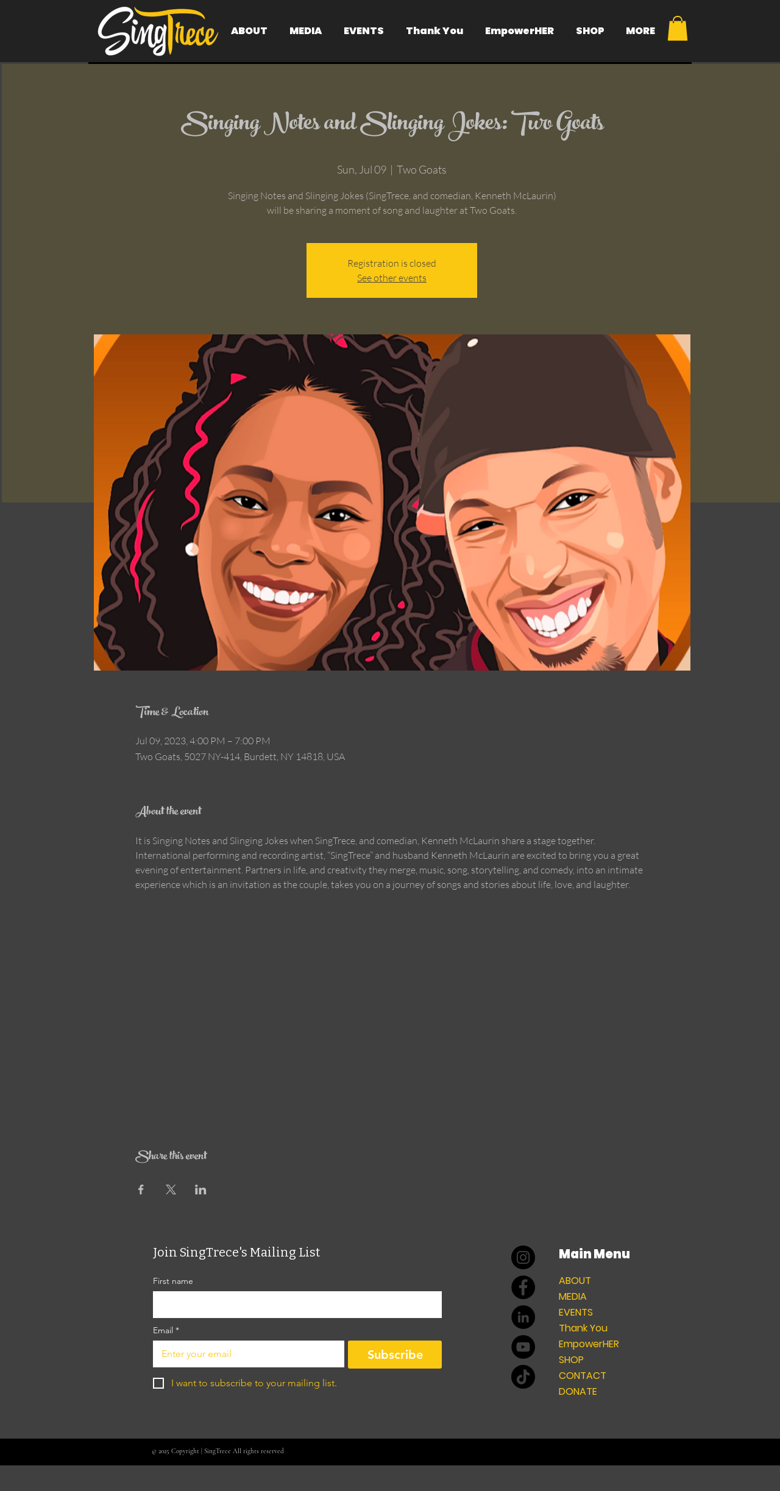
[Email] (245, 1354)
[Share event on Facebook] (141, 1189)
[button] (677, 28)
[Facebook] (523, 1287)
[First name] (293, 1304)
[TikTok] (523, 1377)
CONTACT (582, 1376)
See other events (392, 278)
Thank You (583, 1328)
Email (166, 1330)
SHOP (571, 1360)
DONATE (578, 1391)
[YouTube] (523, 1347)
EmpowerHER (589, 1344)
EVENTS (576, 1312)
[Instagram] (523, 1257)
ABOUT (575, 1281)
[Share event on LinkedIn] (201, 1189)
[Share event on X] (171, 1189)
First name (173, 1281)
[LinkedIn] (523, 1317)
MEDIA (573, 1296)
